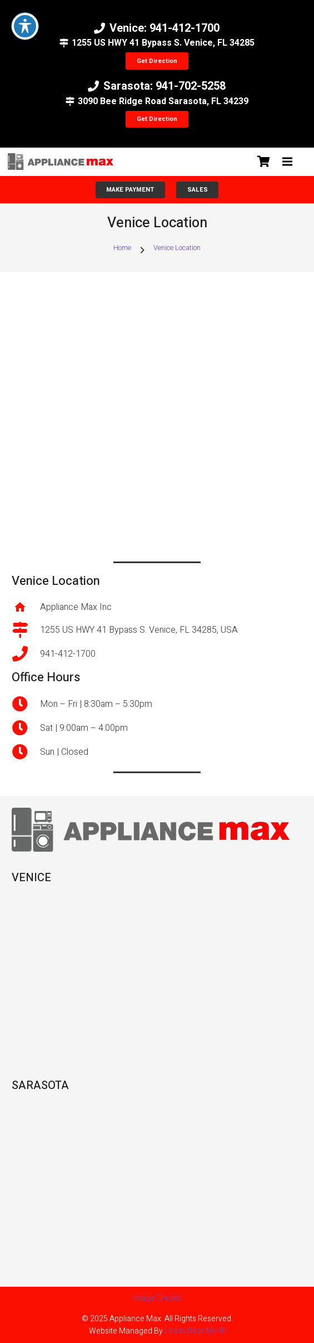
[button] (287, 161)
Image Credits (157, 1298)
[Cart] (264, 161)
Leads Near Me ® (195, 1331)
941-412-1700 (68, 654)
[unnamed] (60, 161)
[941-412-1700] (26, 654)
